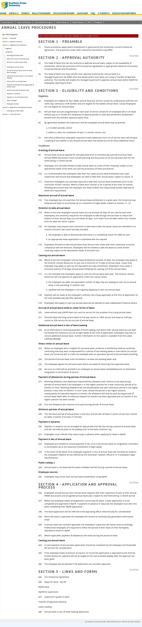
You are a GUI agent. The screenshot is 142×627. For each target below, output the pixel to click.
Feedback (98, 22)
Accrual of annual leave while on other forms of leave (19, 71)
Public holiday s (12, 100)
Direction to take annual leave (17, 62)
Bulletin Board (41, 13)
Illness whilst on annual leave (17, 81)
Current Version (7, 22)
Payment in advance (13, 94)
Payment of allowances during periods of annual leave (20, 86)
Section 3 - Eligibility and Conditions (14, 45)
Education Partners (124, 13)
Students (104, 13)
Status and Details (24, 22)
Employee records (13, 104)
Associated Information (44, 22)
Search (25, 13)
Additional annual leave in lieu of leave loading (20, 77)
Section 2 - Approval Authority (12, 42)
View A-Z (13, 13)
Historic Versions (62, 22)
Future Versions (78, 22)
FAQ (93, 13)
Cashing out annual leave (15, 67)
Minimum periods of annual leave (18, 90)
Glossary (82, 13)
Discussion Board (63, 13)
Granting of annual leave (15, 55)
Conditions (8, 52)
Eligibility (8, 48)
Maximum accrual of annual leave (18, 59)
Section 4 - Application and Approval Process (17, 107)
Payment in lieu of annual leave (17, 97)
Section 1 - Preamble (9, 38)
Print (89, 22)
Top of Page (133, 56)
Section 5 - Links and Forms (11, 114)
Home (3, 13)
